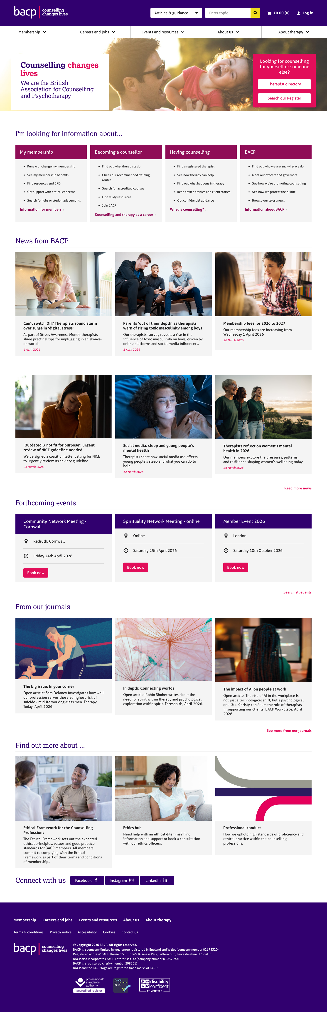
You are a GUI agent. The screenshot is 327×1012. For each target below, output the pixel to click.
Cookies (109, 932)
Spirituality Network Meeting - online (161, 521)
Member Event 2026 (244, 521)
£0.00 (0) (281, 12)
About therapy (290, 32)
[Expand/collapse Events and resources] (182, 31)
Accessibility (87, 932)
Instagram (122, 880)
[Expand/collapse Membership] (44, 31)
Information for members (40, 209)
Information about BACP (264, 209)
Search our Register (284, 98)
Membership (29, 32)
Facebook (86, 880)
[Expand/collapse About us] (237, 31)
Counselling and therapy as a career (124, 214)
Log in (308, 12)
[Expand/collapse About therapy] (307, 31)
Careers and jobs (94, 32)
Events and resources (160, 32)
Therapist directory (284, 84)
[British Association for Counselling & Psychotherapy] (41, 13)
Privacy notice (60, 932)
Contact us (130, 932)
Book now (35, 572)
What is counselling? (187, 209)
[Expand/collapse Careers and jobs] (113, 31)
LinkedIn (156, 880)
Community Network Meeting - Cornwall (54, 523)
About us (225, 32)
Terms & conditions (29, 932)
